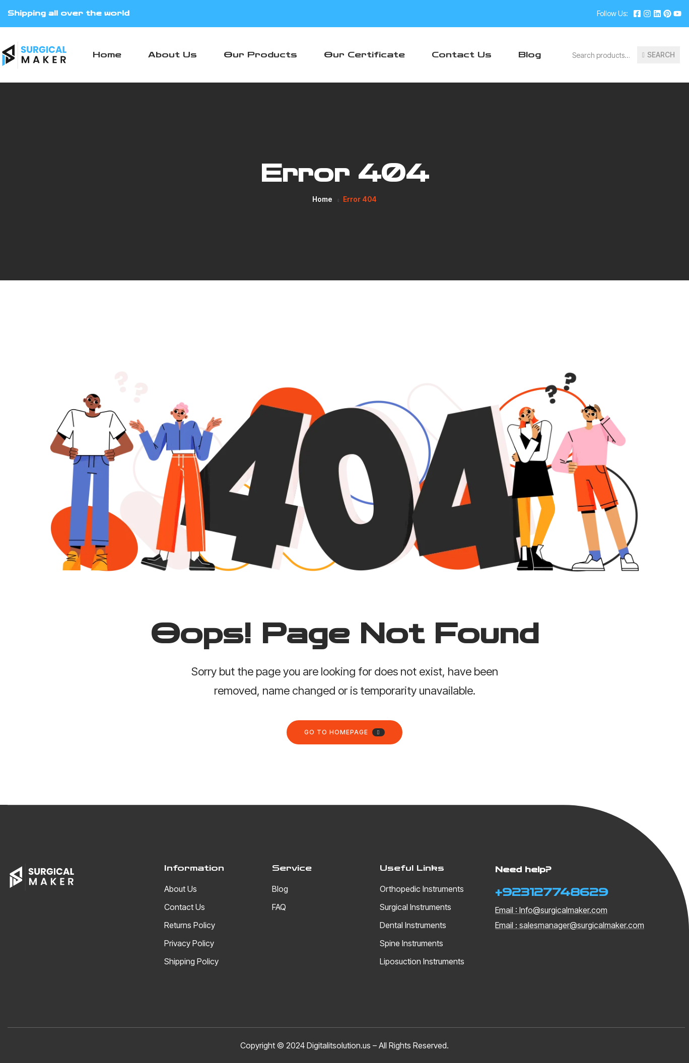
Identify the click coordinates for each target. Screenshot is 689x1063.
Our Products (260, 54)
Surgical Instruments (415, 907)
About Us (172, 54)
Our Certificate (364, 54)
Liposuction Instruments (422, 961)
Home (107, 54)
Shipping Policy (191, 961)
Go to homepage (344, 732)
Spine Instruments (411, 943)
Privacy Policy (189, 943)
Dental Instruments (413, 925)
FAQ (279, 907)
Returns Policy (189, 925)
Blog (529, 54)
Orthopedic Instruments (422, 889)
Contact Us (462, 54)
